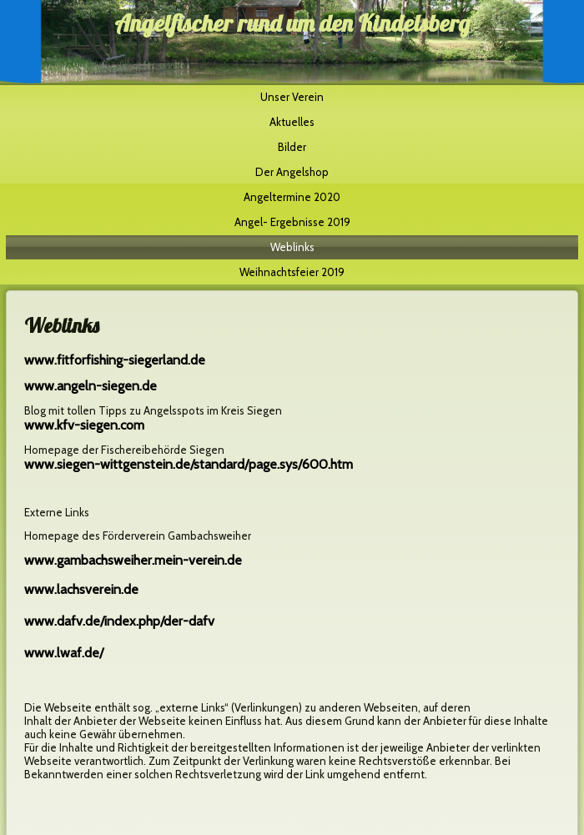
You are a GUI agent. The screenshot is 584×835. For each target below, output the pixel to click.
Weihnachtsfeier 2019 (292, 272)
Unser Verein (292, 96)
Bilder (292, 146)
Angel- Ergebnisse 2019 (292, 222)
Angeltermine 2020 (292, 197)
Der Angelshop (292, 172)
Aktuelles (292, 121)
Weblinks (292, 247)
